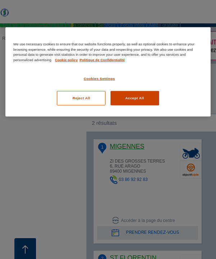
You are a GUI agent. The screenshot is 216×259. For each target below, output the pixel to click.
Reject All (81, 98)
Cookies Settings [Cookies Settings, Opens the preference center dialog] (99, 78)
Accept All (134, 98)
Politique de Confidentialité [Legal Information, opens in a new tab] (102, 60)
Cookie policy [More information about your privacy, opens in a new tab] (66, 60)
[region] (108, 72)
